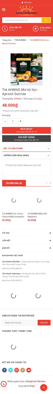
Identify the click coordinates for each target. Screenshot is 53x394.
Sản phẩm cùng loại (14, 182)
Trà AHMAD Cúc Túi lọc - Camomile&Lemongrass (13, 216)
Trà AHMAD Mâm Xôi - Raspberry (38, 216)
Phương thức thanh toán (17, 333)
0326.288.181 (15, 27)
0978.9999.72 (16, 282)
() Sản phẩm (45, 28)
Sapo (32, 387)
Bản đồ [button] (26, 250)
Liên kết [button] (26, 242)
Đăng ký (44, 324)
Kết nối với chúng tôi (14, 364)
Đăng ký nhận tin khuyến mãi (18, 317)
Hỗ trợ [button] (26, 235)
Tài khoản (27, 2)
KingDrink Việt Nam (13, 257)
